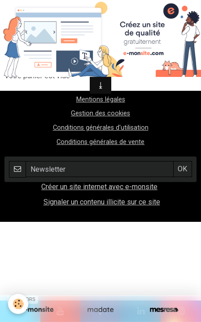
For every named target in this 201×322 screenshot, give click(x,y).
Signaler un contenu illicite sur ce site (102, 202)
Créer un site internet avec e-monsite (99, 186)
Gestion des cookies (100, 113)
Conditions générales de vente (100, 142)
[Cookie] (18, 304)
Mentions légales (100, 99)
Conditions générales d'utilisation (101, 127)
